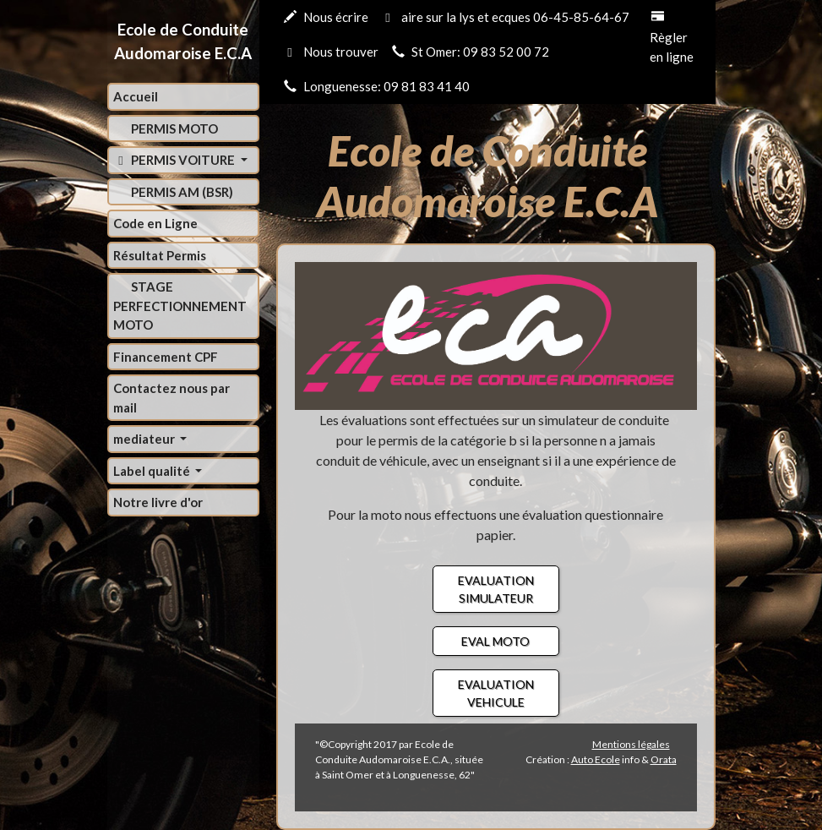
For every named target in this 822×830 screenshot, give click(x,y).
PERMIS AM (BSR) (180, 191)
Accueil (135, 96)
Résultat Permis (159, 255)
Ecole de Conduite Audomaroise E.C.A (183, 41)
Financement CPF (165, 356)
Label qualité (153, 470)
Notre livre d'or (158, 502)
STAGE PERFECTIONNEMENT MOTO (180, 305)
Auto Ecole (595, 759)
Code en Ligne (155, 223)
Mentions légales (631, 744)
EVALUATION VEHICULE (496, 693)
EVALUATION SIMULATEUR (496, 589)
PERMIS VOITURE (175, 159)
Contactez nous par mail (171, 397)
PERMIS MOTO (173, 128)
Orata (664, 759)
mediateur (145, 438)
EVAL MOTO (495, 641)
